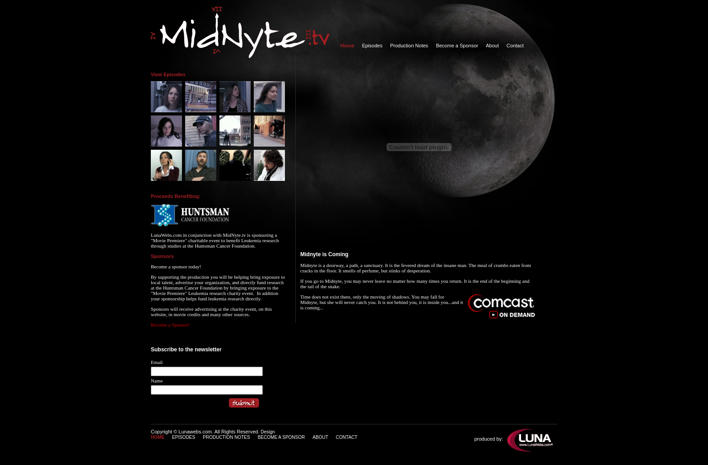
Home (347, 45)
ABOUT (320, 437)
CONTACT (347, 437)
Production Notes (409, 45)
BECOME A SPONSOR (281, 437)
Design (268, 431)
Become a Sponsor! (170, 324)
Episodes (372, 45)
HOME (157, 437)
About (492, 45)
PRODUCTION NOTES (226, 437)
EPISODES (183, 437)
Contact (515, 45)
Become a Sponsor (457, 45)
